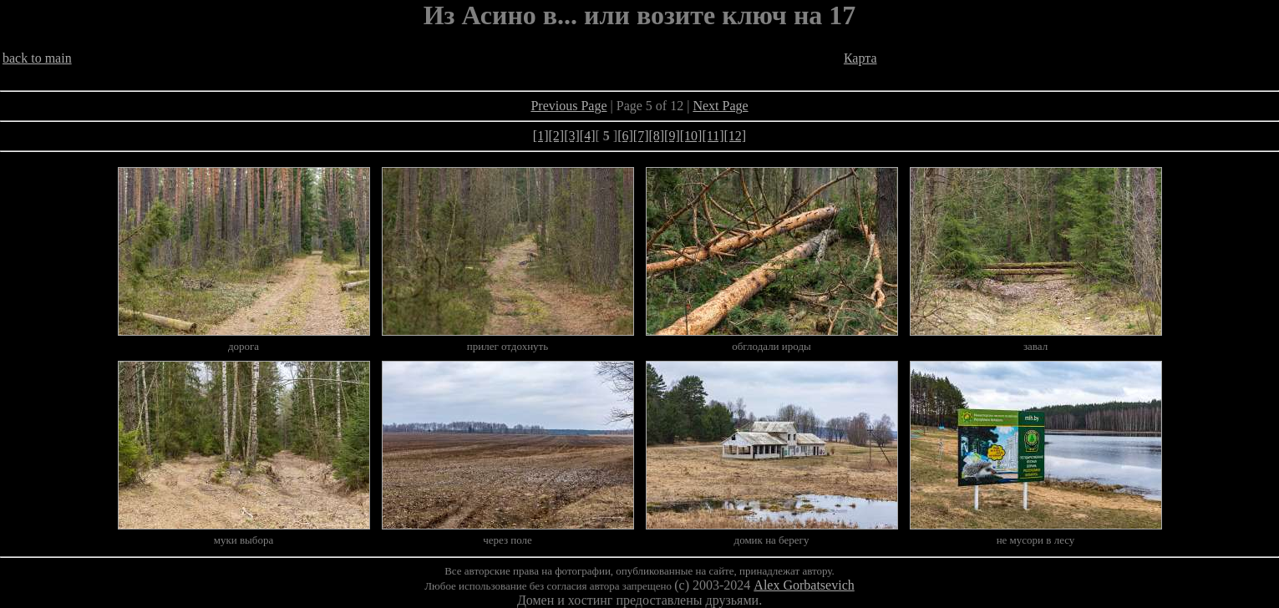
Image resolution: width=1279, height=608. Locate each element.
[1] (541, 136)
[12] (734, 136)
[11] (712, 136)
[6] (625, 136)
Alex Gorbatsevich (804, 585)
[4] (588, 136)
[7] (641, 136)
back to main (37, 58)
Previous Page (568, 106)
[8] (656, 136)
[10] (691, 136)
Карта (860, 58)
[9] (672, 136)
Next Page (720, 106)
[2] (557, 136)
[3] (572, 136)
